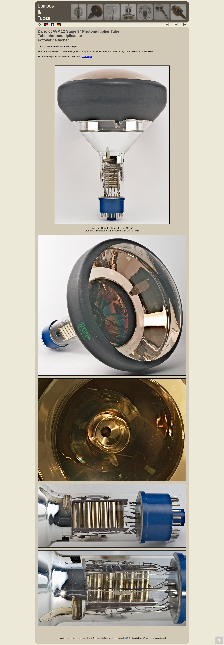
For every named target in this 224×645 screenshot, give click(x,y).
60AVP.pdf (87, 56)
